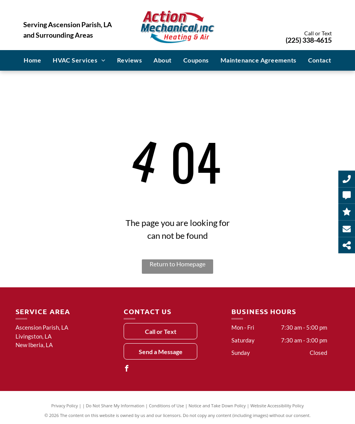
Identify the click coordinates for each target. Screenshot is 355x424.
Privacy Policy (64, 405)
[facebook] (127, 369)
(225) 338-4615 (309, 40)
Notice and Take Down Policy (217, 405)
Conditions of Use (166, 405)
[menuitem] (32, 60)
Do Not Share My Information (115, 405)
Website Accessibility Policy (277, 405)
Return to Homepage (177, 264)
